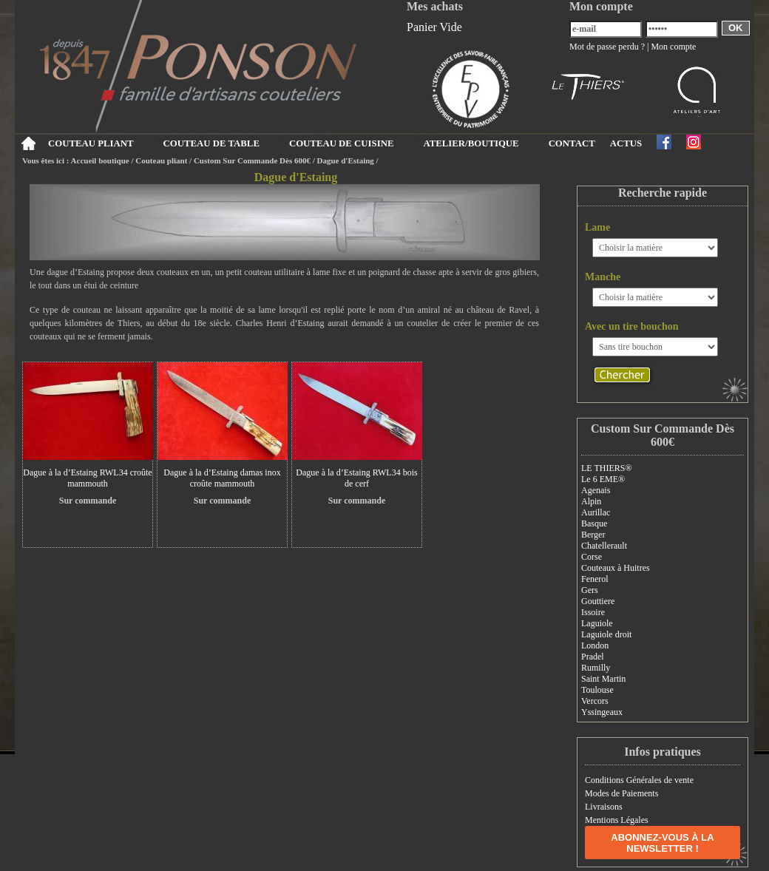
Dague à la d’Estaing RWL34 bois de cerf (356, 478)
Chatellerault (604, 545)
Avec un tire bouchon (632, 326)
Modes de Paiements (621, 793)
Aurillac (595, 512)
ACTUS (626, 143)
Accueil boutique (100, 160)
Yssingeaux (602, 712)
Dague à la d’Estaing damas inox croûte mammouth (221, 478)
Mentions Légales (616, 820)
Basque (594, 523)
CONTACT (572, 143)
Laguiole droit (606, 634)
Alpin (591, 501)
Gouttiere (597, 601)
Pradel (592, 656)
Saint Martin (603, 679)
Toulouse (597, 690)
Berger (593, 534)
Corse (591, 557)
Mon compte (673, 46)
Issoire (593, 612)
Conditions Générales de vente (639, 780)
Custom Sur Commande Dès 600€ (252, 160)
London (595, 645)
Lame (597, 227)
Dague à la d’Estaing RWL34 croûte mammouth (87, 478)
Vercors (595, 701)
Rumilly (595, 667)
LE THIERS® (606, 468)
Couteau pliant (161, 160)
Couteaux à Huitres (615, 568)
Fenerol (595, 579)
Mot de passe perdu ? (607, 46)
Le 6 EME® (603, 479)
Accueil (28, 143)
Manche (602, 276)
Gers (589, 590)
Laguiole (597, 623)
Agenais (595, 490)
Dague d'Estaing (345, 160)
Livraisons (604, 806)
